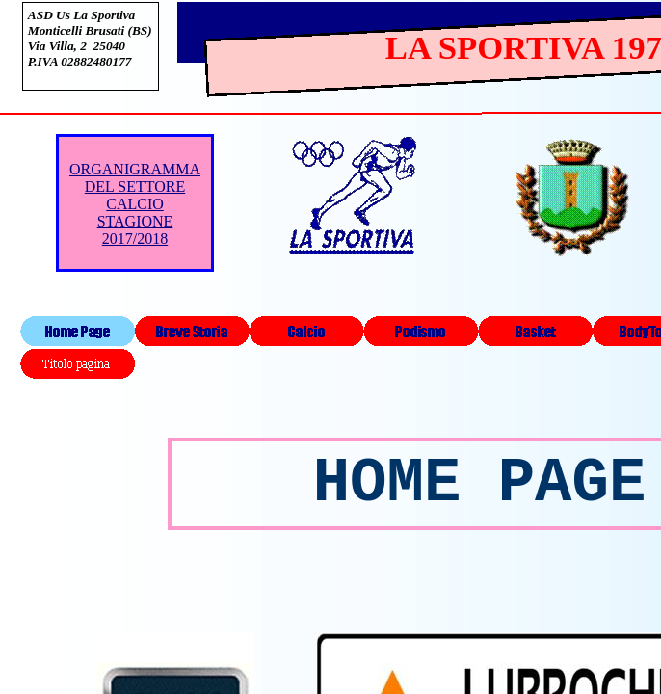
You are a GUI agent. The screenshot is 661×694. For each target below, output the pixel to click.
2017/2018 (135, 238)
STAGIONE (135, 221)
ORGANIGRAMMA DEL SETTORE (134, 178)
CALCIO (135, 204)
